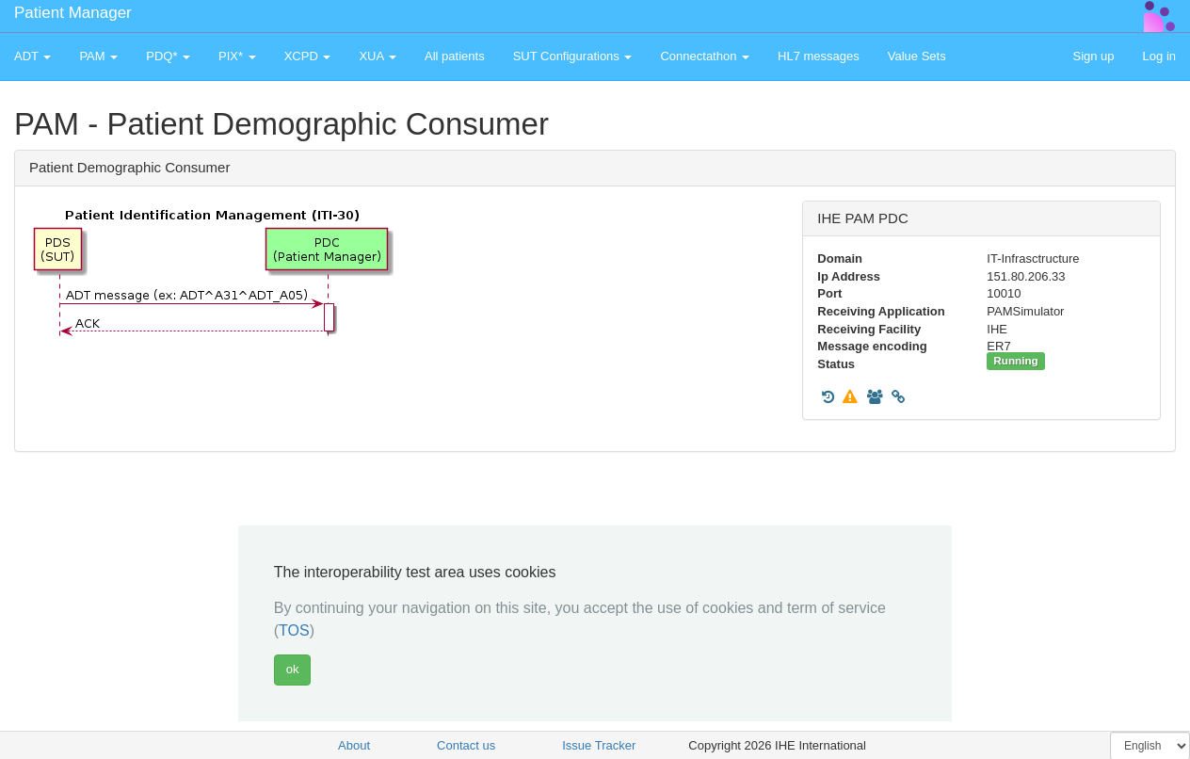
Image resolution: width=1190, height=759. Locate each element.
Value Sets (917, 56)
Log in (1159, 56)
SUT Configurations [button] (573, 56)
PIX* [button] (237, 56)
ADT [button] (32, 56)
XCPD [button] (307, 56)
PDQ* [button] (168, 56)
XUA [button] (377, 56)
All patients (455, 56)
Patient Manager (73, 13)
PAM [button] (98, 56)
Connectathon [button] (704, 56)
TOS (294, 630)
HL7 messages (819, 56)
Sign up (1093, 56)
